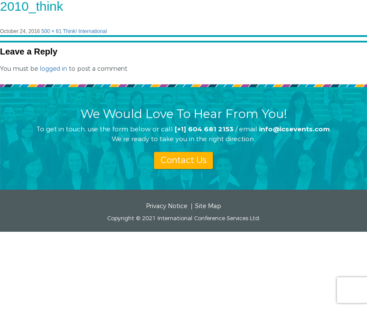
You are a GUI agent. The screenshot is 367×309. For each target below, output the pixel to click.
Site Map (208, 206)
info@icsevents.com (294, 128)
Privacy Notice (166, 206)
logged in (53, 69)
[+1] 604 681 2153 (204, 128)
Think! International (85, 31)
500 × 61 (51, 31)
